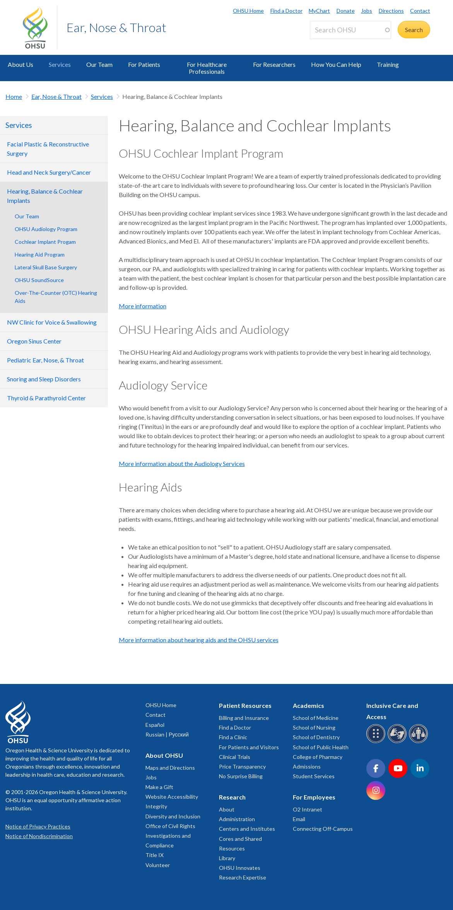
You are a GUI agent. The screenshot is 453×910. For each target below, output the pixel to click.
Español (154, 724)
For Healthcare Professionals (207, 68)
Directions (391, 10)
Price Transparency (242, 766)
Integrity (156, 806)
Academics (308, 705)
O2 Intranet (307, 809)
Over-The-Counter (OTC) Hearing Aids (56, 296)
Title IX (154, 855)
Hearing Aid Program (40, 254)
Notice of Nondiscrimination (39, 836)
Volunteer (157, 865)
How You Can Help (336, 64)
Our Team (99, 64)
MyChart (319, 10)
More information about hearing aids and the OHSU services (199, 639)
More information (142, 306)
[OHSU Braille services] (377, 741)
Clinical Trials (234, 757)
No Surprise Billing (241, 776)
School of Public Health (321, 747)
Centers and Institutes (247, 828)
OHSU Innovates (239, 867)
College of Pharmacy (317, 757)
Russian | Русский (167, 734)
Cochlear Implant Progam (45, 241)
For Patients (144, 64)
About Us (20, 64)
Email (299, 819)
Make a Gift (159, 787)
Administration (237, 819)
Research (232, 797)
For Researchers (274, 64)
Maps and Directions (170, 767)
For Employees (314, 797)
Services (60, 64)
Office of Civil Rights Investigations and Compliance (170, 836)
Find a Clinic (233, 737)
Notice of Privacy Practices (37, 826)
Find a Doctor (286, 10)
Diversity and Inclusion (172, 816)
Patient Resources (245, 705)
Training (388, 64)
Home (13, 96)
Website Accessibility (171, 796)
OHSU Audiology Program (46, 229)
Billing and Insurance (244, 717)
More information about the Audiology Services (182, 463)
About (226, 809)
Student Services (314, 776)
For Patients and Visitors (249, 747)
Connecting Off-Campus (323, 828)
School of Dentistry (316, 737)
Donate (346, 10)
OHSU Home (248, 10)
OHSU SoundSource (39, 280)
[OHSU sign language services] (398, 741)
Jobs (366, 10)
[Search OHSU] (350, 30)
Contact (420, 10)
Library (227, 858)
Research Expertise (242, 877)
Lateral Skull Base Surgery (46, 267)
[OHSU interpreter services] (419, 741)
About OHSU (164, 755)
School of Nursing (314, 727)
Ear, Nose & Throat (116, 27)
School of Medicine (315, 717)
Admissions (307, 766)
